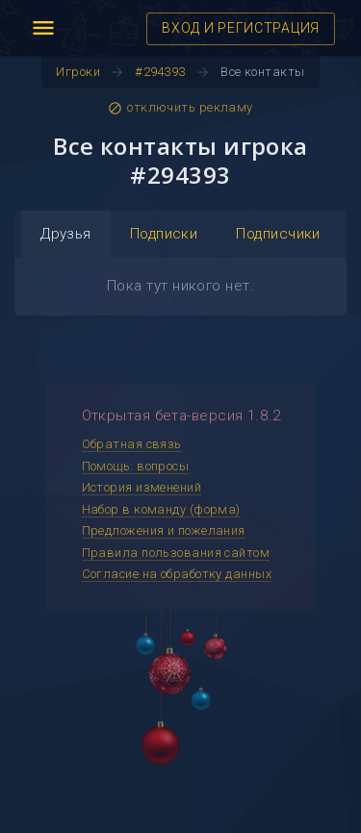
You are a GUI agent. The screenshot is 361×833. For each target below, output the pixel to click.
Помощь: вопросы (136, 466)
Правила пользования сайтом (176, 552)
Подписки (164, 233)
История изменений (142, 487)
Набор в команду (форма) (161, 509)
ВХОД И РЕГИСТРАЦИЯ (241, 28)
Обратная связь (132, 444)
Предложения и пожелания (163, 530)
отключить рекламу (180, 107)
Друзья (65, 233)
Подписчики (278, 233)
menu (43, 27)
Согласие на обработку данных (177, 574)
